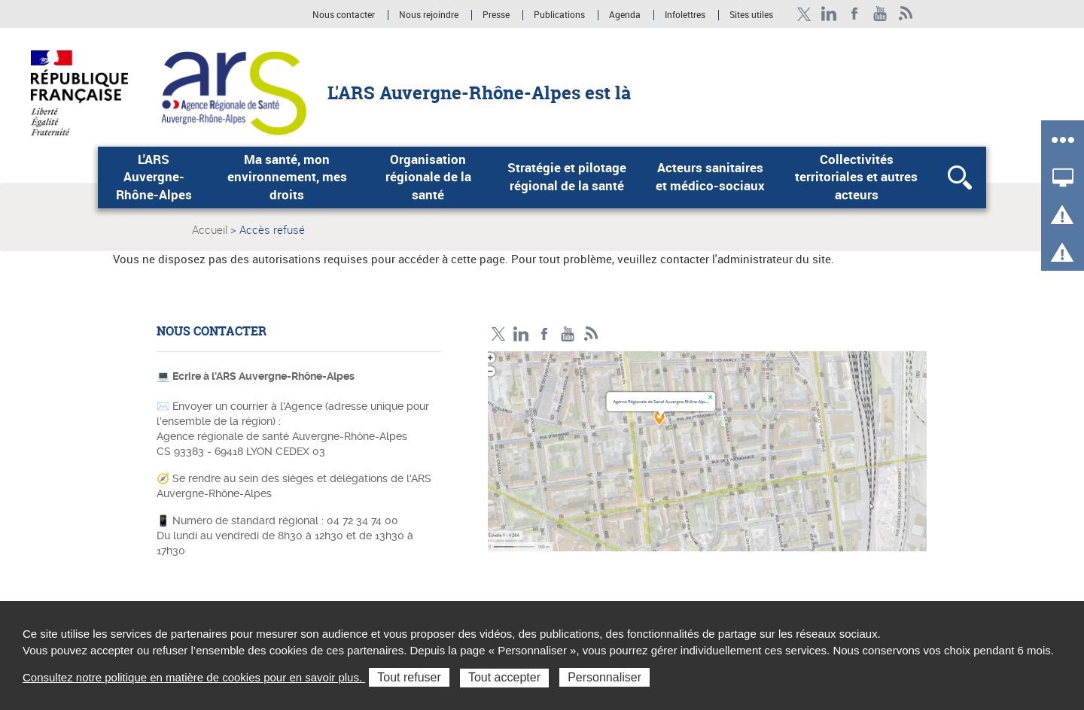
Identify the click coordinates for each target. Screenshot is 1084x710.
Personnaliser (604, 677)
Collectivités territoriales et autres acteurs (856, 177)
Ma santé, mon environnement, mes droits (287, 177)
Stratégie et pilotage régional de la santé (566, 176)
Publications (560, 15)
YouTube (880, 14)
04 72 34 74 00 (362, 520)
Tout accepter (504, 677)
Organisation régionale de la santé (428, 177)
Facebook (855, 14)
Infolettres (685, 15)
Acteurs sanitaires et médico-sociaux (710, 176)
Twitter (803, 14)
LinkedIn (829, 14)
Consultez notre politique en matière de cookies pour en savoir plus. (194, 677)
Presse (496, 15)
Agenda (626, 15)
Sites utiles (751, 15)
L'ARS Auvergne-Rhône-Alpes (154, 177)
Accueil (209, 229)
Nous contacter (343, 15)
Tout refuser (408, 677)
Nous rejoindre (430, 15)
